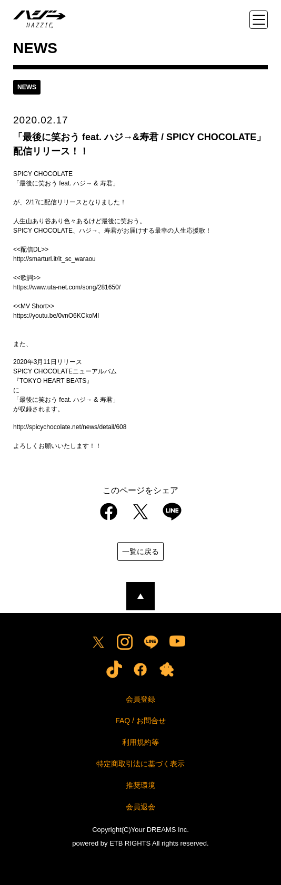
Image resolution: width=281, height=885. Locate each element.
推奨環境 (140, 785)
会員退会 (140, 807)
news (26, 87)
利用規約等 (140, 742)
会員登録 (140, 699)
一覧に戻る (140, 551)
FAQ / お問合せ (140, 720)
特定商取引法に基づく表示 (140, 763)
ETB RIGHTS (129, 843)
